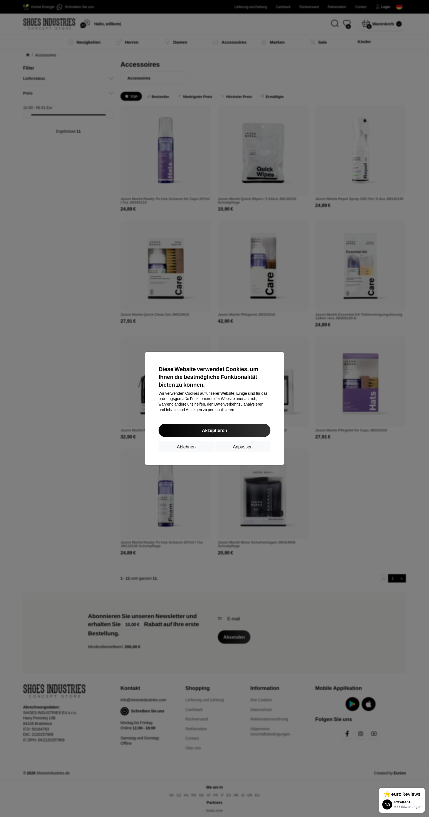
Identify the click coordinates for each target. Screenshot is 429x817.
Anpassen (243, 446)
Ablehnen (186, 446)
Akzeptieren (214, 430)
